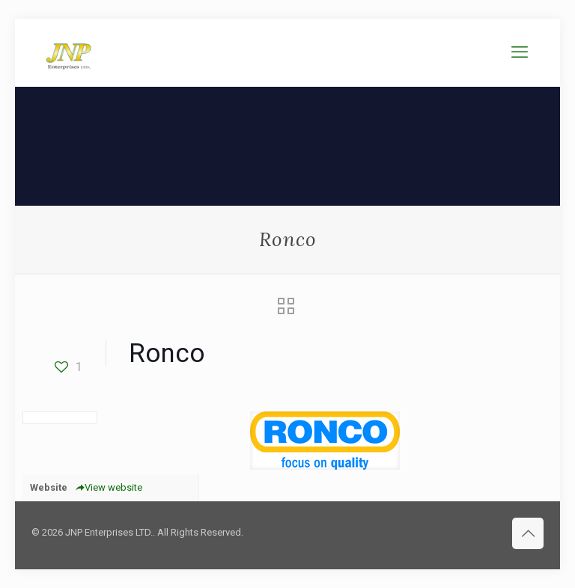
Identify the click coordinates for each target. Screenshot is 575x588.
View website (108, 487)
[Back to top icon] (528, 533)
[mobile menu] (519, 52)
